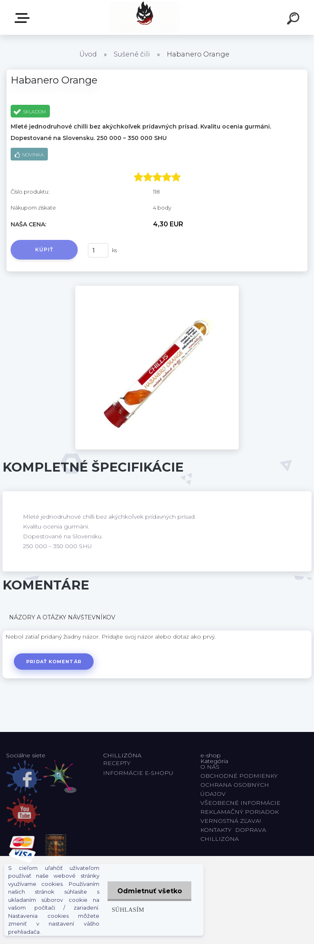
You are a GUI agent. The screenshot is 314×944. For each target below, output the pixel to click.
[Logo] (145, 17)
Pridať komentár (54, 661)
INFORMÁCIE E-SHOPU (138, 773)
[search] (294, 19)
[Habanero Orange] (157, 288)
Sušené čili (132, 54)
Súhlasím (126, 909)
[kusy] (98, 250)
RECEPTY (118, 763)
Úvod (88, 54)
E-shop (24, 18)
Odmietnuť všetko (149, 891)
